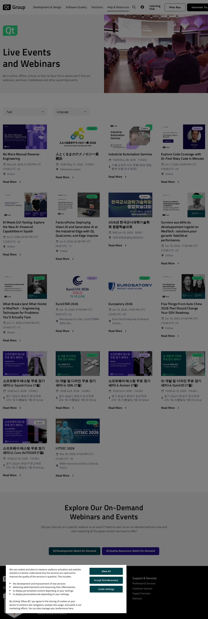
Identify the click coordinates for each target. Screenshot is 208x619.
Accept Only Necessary (106, 580)
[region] (66, 589)
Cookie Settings (106, 589)
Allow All (106, 571)
